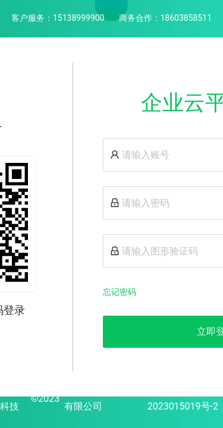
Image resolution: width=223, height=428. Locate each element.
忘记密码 (119, 292)
